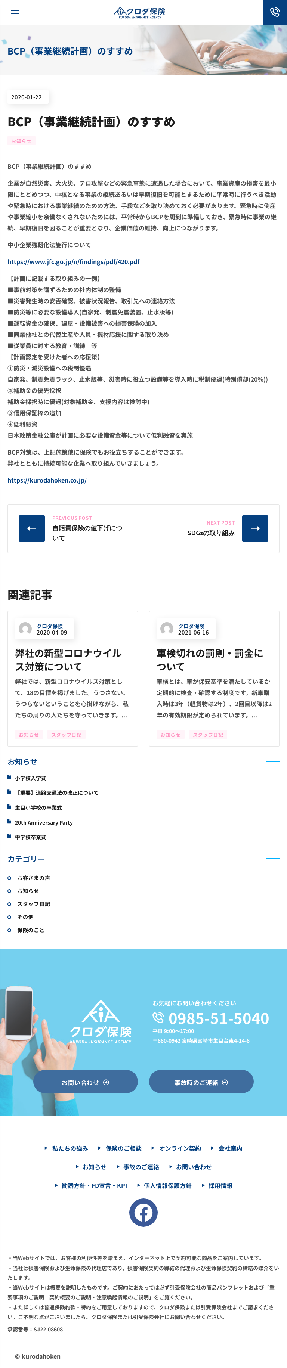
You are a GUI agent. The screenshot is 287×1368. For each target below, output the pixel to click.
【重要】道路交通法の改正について (57, 792)
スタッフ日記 (66, 734)
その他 (25, 917)
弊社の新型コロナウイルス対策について (68, 659)
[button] (85, 1081)
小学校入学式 (30, 778)
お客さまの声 (33, 877)
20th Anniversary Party (44, 822)
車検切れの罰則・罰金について (210, 659)
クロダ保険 (41, 627)
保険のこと (31, 930)
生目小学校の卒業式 (38, 807)
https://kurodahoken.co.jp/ (47, 479)
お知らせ (21, 141)
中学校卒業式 (30, 837)
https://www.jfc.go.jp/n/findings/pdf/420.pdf (73, 261)
